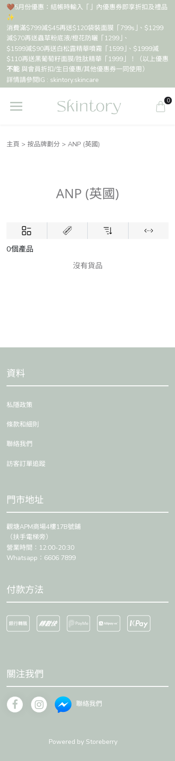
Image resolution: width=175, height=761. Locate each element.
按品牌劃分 (43, 144)
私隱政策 (19, 405)
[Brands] (67, 230)
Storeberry (101, 741)
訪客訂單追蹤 (25, 463)
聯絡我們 (19, 444)
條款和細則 (22, 424)
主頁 (12, 144)
